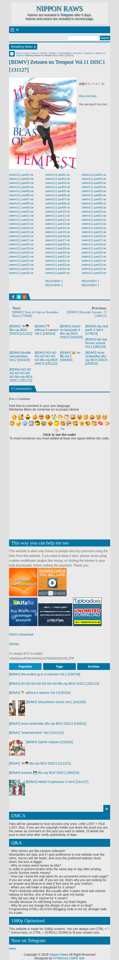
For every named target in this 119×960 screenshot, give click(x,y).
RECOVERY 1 (54, 281)
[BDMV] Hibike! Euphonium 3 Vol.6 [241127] (57, 782)
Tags (59, 666)
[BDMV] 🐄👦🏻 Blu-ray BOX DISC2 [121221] (40, 763)
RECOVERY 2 (54, 285)
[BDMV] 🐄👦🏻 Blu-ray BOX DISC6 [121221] (21, 329)
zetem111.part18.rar (21, 244)
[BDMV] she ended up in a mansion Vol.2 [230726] (44, 674)
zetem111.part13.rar (21, 224)
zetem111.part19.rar (21, 248)
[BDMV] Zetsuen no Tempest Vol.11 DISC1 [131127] (57, 65)
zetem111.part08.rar (21, 203)
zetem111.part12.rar (21, 219)
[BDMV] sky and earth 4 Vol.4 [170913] (96, 329)
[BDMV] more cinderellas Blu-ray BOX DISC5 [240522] (96, 358)
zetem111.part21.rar (21, 256)
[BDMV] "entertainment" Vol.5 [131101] (36, 732)
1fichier (14, 644)
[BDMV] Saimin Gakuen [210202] (49, 742)
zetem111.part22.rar (21, 260)
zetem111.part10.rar (21, 211)
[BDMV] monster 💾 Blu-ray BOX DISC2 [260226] (44, 773)
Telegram (66, 15)
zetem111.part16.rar (21, 236)
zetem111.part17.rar (21, 240)
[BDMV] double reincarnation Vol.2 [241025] (20, 356)
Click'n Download (21, 634)
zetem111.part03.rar (21, 183)
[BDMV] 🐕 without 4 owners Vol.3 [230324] (40, 692)
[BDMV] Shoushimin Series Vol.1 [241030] (56, 702)
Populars (25, 666)
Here (12, 948)
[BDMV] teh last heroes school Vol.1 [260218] (96, 343)
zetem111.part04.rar (21, 187)
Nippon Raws (59, 9)
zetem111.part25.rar (21, 273)
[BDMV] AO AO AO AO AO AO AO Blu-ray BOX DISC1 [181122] (21, 375)
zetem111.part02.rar (21, 178)
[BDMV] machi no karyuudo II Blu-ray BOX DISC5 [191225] (71, 331)
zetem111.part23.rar (21, 264)
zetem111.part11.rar (21, 215)
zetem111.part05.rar (21, 191)
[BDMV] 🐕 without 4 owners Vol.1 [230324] (47, 329)
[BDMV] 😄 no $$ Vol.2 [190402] (70, 356)
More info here (88, 96)
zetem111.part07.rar (21, 199)
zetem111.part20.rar (21, 252)
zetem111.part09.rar (21, 207)
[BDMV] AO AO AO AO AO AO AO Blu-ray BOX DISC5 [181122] (46, 358)
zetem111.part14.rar (21, 228)
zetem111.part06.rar (21, 195)
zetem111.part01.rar (21, 174)
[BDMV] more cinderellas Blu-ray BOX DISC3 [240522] (47, 723)
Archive (93, 666)
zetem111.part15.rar (21, 232)
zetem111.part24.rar (21, 269)
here (99, 104)
